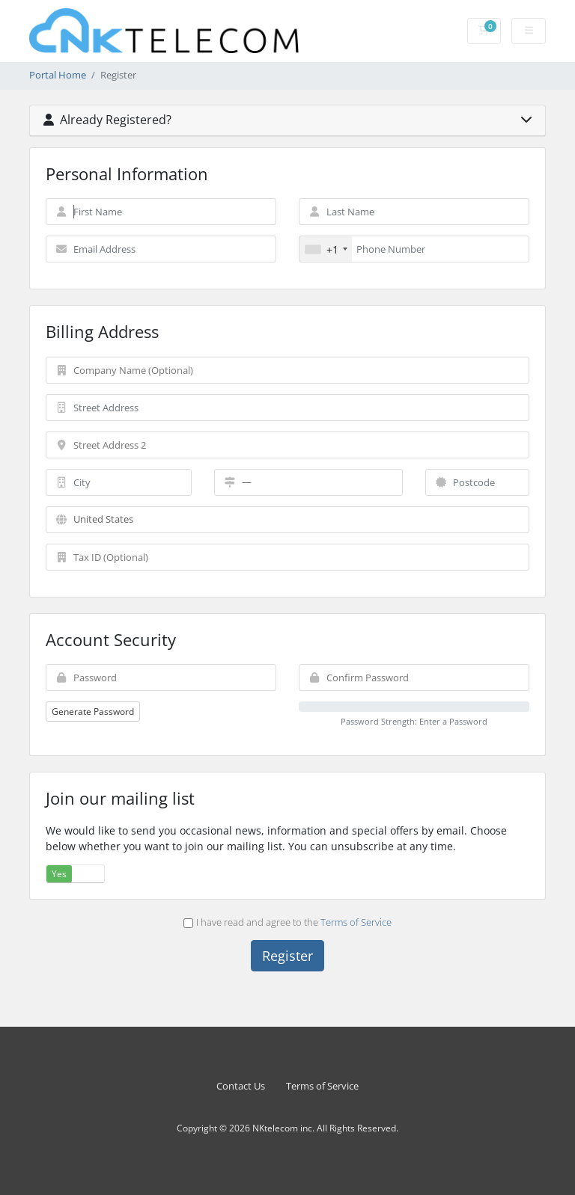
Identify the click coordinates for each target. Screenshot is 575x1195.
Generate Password (93, 711)
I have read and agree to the (287, 922)
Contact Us (240, 1086)
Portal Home (57, 75)
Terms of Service (356, 922)
